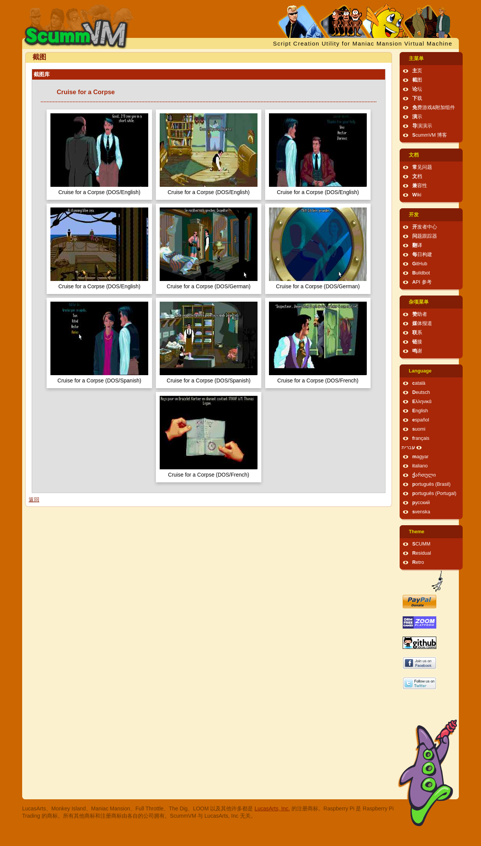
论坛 (417, 89)
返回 (34, 499)
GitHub (419, 263)
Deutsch (421, 392)
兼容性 (419, 185)
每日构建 (422, 254)
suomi (418, 429)
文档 (414, 155)
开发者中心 (424, 227)
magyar (420, 456)
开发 (414, 214)
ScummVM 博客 (429, 135)
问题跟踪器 (424, 236)
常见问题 (422, 167)
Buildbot (421, 273)
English (420, 410)
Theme (416, 531)
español (420, 420)
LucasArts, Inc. (272, 808)
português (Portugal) (434, 493)
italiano (420, 466)
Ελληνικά (422, 401)
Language (420, 371)
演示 (417, 116)
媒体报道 (422, 323)
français (420, 438)
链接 (417, 342)
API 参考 (422, 282)
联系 (417, 332)
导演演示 (422, 126)
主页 (417, 70)
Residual (421, 553)
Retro (418, 562)
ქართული (424, 475)
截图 (417, 80)
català (418, 383)
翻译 (417, 245)
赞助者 (419, 314)
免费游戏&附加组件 (433, 107)
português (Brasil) (431, 484)
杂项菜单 (419, 302)
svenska (421, 511)
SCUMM (421, 544)
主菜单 (416, 58)
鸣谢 (417, 351)
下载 (417, 98)
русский (421, 502)
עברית (408, 447)
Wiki (416, 195)
